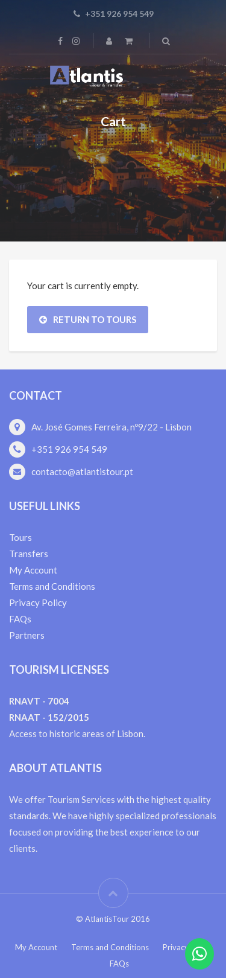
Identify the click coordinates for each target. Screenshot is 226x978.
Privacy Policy (38, 602)
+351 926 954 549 (69, 449)
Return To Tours (87, 319)
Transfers (28, 553)
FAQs (20, 618)
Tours (20, 537)
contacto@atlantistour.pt (82, 471)
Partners (27, 635)
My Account (33, 569)
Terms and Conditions (52, 586)
